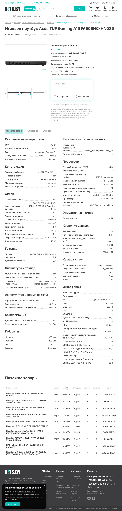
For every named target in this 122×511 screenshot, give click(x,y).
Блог (44, 486)
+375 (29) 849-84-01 (101, 484)
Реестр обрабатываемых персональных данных (66, 508)
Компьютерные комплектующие (61, 486)
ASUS (59, 49)
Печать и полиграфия (61, 492)
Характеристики (14, 130)
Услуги (44, 490)
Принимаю (12, 504)
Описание (33, 130)
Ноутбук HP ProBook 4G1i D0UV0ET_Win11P (26, 422)
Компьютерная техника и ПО (61, 478)
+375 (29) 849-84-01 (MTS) (38, 3)
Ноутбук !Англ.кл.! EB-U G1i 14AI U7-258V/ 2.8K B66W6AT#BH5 (26, 409)
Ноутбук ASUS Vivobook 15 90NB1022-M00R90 (24, 395)
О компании (47, 476)
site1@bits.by (93, 487)
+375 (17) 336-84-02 (101, 476)
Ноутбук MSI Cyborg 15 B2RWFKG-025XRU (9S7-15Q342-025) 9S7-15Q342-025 (26, 453)
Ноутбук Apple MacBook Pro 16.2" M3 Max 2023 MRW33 (26, 415)
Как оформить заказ (75, 485)
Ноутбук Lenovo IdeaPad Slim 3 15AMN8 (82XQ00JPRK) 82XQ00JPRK (24, 432)
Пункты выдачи (74, 492)
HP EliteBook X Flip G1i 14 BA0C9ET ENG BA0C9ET (25, 446)
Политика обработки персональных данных (101, 508)
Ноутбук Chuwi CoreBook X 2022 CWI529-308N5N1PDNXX (26, 402)
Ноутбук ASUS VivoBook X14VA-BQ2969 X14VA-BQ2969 (25, 439)
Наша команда (45, 481)
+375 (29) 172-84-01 (99, 480)
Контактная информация (76, 477)
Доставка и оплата (75, 498)
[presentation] (6, 94)
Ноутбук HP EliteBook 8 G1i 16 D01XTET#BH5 (27, 426)
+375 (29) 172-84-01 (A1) (15, 3)
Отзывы (47, 130)
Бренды (59, 497)
